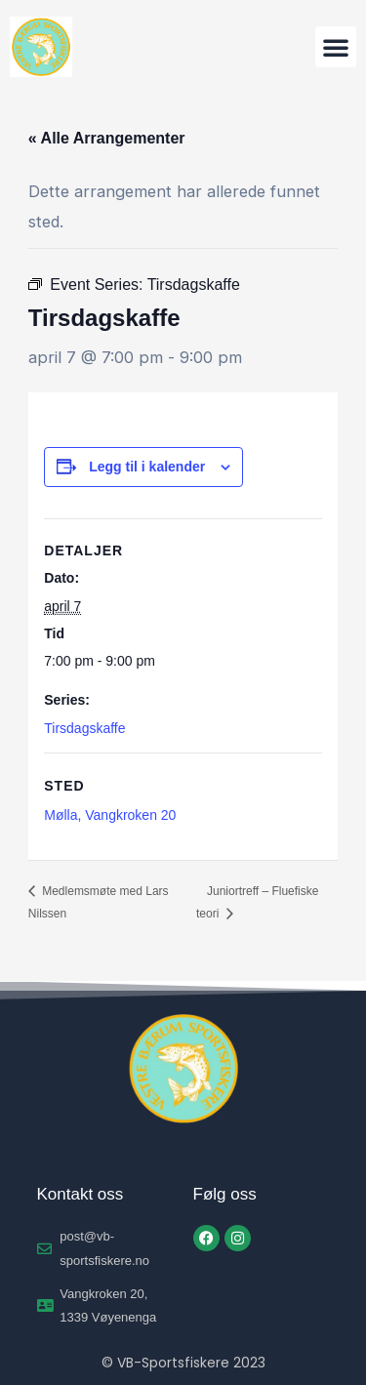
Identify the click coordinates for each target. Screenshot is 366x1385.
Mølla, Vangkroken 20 (110, 815)
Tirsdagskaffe (84, 728)
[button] (335, 46)
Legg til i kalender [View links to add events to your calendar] (147, 466)
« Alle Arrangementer (106, 138)
